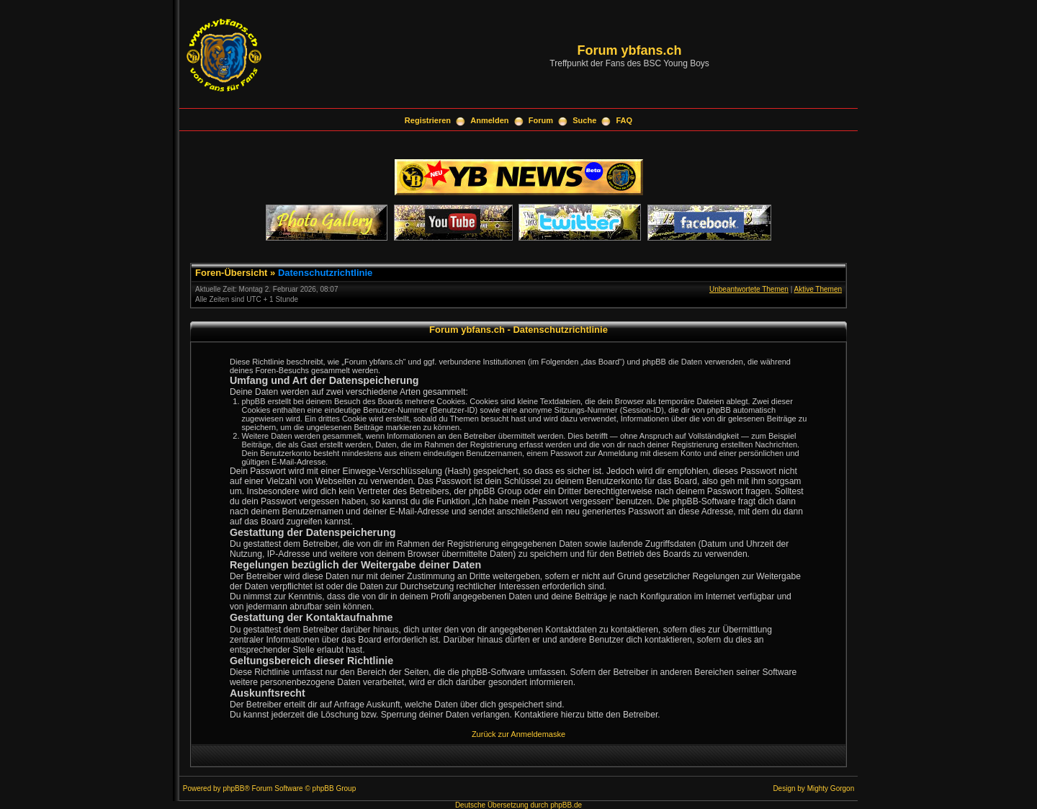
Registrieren (428, 120)
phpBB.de (566, 805)
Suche (584, 120)
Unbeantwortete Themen (749, 289)
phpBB (233, 788)
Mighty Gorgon (831, 788)
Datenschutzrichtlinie (325, 272)
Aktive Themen (818, 289)
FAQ (624, 120)
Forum (541, 120)
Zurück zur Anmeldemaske (518, 734)
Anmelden (489, 120)
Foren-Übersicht (231, 272)
